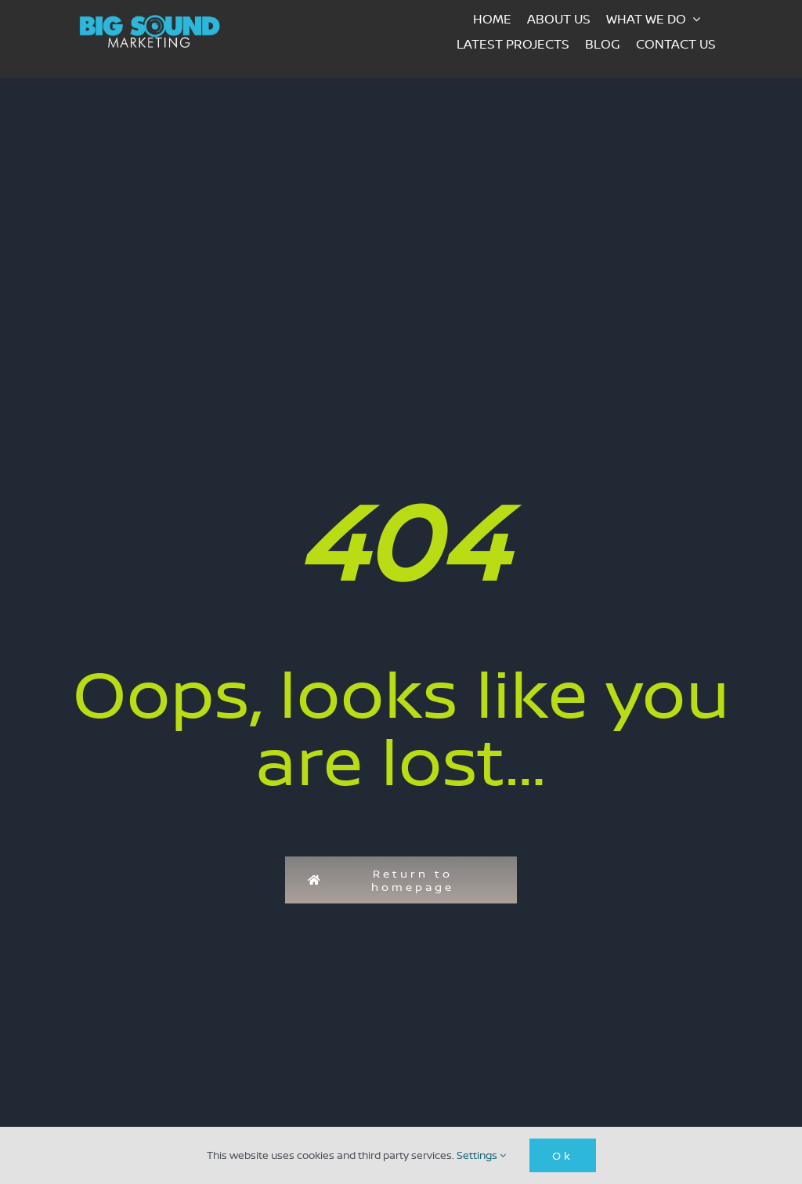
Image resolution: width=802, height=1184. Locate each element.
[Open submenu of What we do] (701, 18)
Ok (562, 1155)
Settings (481, 1155)
